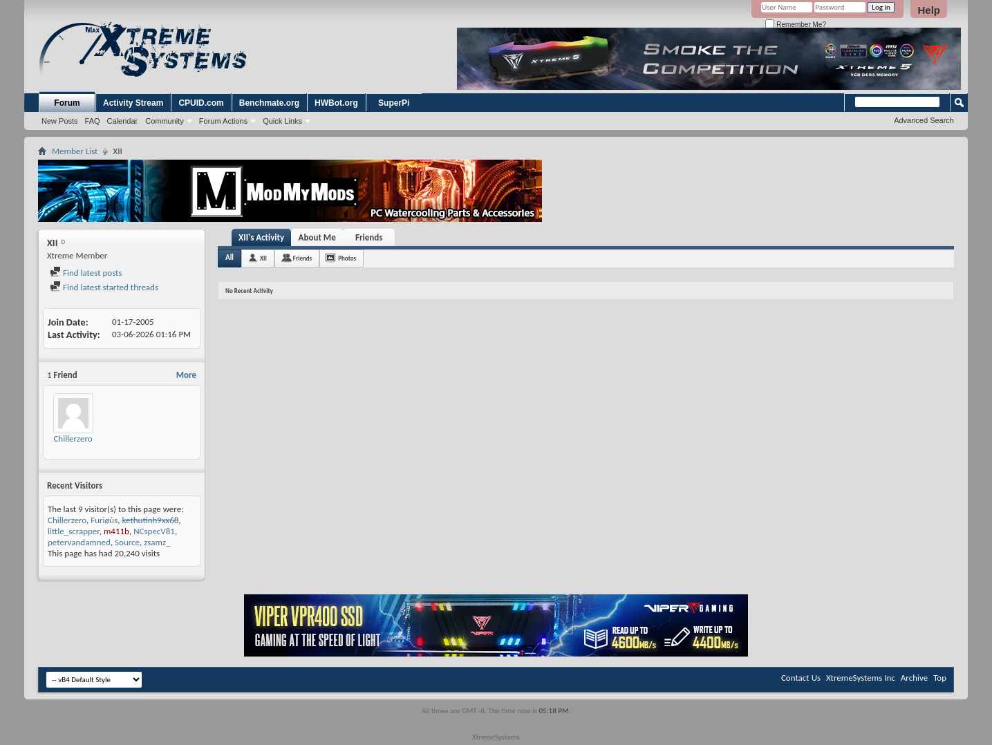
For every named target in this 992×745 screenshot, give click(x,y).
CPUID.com (200, 103)
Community (164, 121)
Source (127, 542)
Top (939, 677)
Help (928, 10)
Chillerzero (72, 438)
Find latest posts (86, 272)
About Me (317, 237)
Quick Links (282, 121)
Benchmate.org (269, 103)
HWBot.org (336, 103)
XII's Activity (261, 237)
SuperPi (393, 103)
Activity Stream (133, 103)
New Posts (59, 121)
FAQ (92, 121)
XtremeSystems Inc (860, 677)
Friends (368, 237)
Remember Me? (795, 24)
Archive (914, 677)
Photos (347, 258)
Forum (66, 103)
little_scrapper (74, 531)
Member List (74, 151)
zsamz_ (157, 542)
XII (263, 258)
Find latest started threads (104, 287)
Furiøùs (104, 520)
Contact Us (801, 677)
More (186, 375)
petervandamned (79, 542)
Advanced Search (924, 120)
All (229, 257)
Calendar (122, 121)
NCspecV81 (154, 531)
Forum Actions (223, 121)
